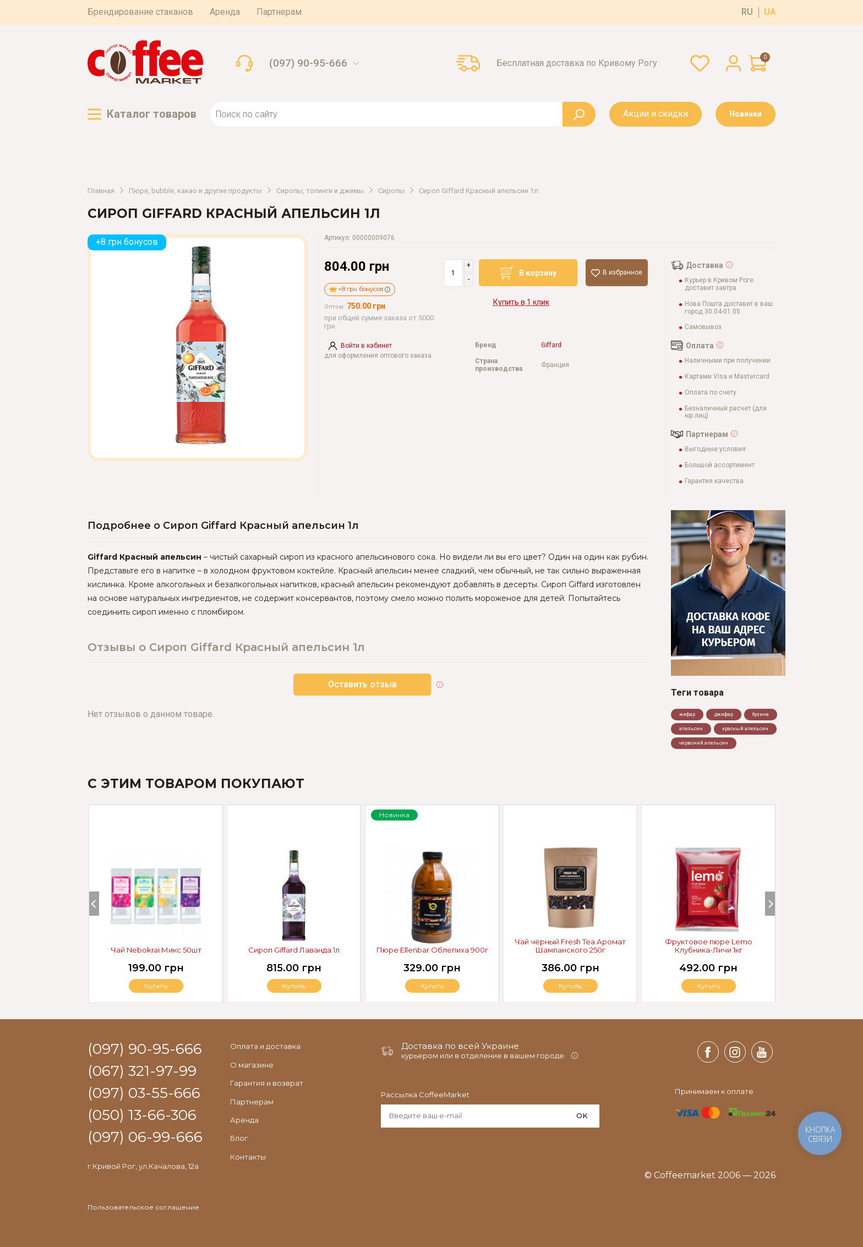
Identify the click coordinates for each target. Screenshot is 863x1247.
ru (747, 12)
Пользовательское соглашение (143, 1207)
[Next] (770, 904)
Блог (239, 1138)
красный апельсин (745, 728)
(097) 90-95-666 (308, 63)
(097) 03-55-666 (144, 1093)
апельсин (691, 728)
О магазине (252, 1064)
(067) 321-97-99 (142, 1071)
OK (582, 1115)
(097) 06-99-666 (145, 1137)
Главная (101, 191)
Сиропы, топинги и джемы (320, 191)
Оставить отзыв (362, 684)
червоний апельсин (703, 743)
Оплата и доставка (265, 1046)
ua (769, 12)
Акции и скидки (655, 113)
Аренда (225, 12)
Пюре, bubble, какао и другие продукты (195, 191)
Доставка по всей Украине (460, 1046)
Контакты (248, 1156)
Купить (708, 986)
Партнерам (279, 12)
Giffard (551, 345)
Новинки (745, 114)
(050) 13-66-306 (142, 1115)
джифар (723, 714)
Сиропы (391, 191)
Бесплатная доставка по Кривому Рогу (576, 63)
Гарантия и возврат (266, 1083)
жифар (687, 714)
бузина (760, 714)
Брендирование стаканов (140, 12)
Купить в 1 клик (521, 302)
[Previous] (94, 904)
